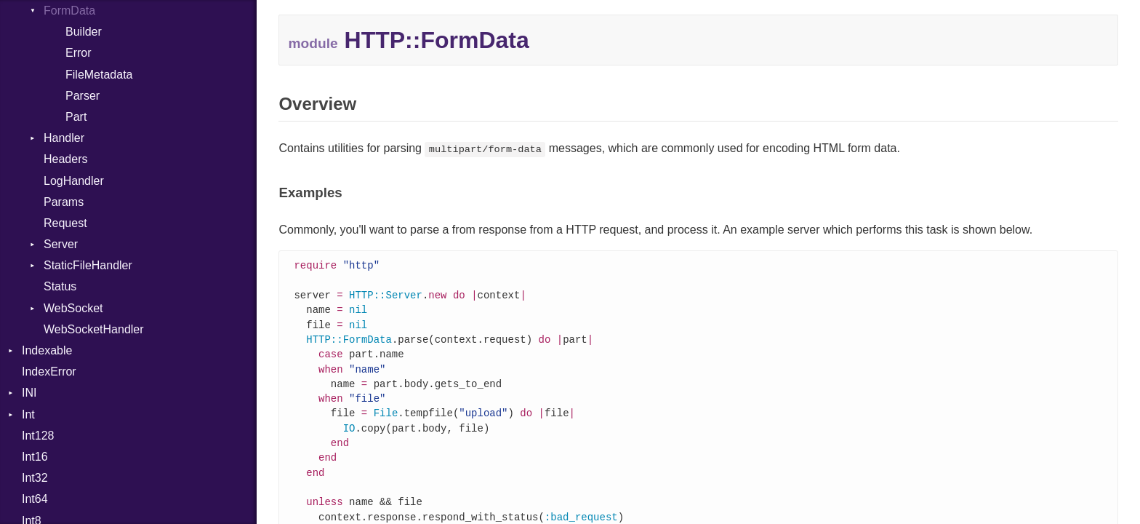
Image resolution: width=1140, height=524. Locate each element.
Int (28, 414)
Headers (65, 159)
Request (65, 223)
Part (76, 117)
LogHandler (74, 181)
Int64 (35, 499)
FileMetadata (99, 74)
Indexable (47, 350)
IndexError (49, 371)
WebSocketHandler (94, 329)
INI (29, 392)
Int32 (35, 478)
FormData (69, 10)
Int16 (35, 456)
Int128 (38, 435)
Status (60, 286)
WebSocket (73, 308)
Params (64, 202)
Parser (82, 96)
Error (78, 53)
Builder (83, 31)
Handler (64, 138)
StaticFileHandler (88, 265)
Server (61, 244)
